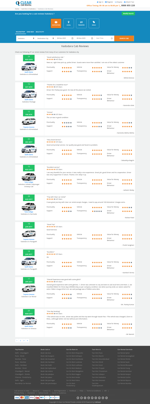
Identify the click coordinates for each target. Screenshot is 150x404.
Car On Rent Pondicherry (70, 384)
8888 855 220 (128, 5)
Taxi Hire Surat (97, 365)
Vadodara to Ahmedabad (29, 74)
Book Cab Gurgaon (47, 356)
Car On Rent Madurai (74, 368)
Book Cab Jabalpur (47, 374)
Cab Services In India (21, 391)
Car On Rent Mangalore (74, 371)
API (105, 391)
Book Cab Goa (46, 353)
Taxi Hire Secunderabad (100, 359)
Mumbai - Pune (20, 359)
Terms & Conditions (94, 391)
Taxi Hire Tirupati (98, 368)
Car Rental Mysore (124, 380)
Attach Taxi (129, 2)
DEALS (94, 23)
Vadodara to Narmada (29, 214)
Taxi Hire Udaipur (98, 374)
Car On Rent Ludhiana (74, 365)
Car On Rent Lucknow (74, 362)
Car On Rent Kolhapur (74, 356)
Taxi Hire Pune (97, 353)
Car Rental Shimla (124, 359)
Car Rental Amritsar (125, 371)
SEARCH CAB (124, 38)
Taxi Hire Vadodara (99, 377)
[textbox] (26, 38)
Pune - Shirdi (19, 356)
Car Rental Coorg (124, 368)
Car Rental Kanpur (124, 374)
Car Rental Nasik (124, 362)
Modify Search (128, 13)
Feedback (72, 391)
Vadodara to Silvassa (28, 328)
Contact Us (47, 391)
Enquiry (118, 2)
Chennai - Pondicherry (23, 377)
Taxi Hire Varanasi (98, 380)
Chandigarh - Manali (22, 371)
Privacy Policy (19, 393)
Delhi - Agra (19, 380)
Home (17, 9)
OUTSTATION (56, 23)
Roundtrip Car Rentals (23, 383)
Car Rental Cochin (124, 377)
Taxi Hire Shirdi (97, 362)
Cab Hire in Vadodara (28, 9)
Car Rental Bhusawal (125, 365)
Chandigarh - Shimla (22, 374)
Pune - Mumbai (20, 362)
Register (109, 2)
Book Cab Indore (47, 371)
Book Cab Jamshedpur (49, 383)
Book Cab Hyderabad (48, 368)
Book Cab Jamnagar (48, 380)
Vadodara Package (29, 102)
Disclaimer (31, 393)
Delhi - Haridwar (21, 365)
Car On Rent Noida (73, 377)
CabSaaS (98, 402)
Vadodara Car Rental (28, 297)
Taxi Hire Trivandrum (99, 371)
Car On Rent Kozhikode (74, 359)
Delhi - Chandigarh (22, 353)
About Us (36, 391)
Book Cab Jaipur (46, 377)
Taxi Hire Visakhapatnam (97, 384)
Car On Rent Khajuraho (74, 353)
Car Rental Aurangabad (126, 356)
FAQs (81, 391)
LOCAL (69, 23)
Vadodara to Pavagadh (29, 242)
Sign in (100, 2)
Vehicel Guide (43, 393)
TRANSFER (81, 23)
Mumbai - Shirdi (21, 368)
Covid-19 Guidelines (59, 393)
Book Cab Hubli (46, 365)
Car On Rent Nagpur (73, 374)
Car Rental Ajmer (124, 353)
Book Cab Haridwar (48, 362)
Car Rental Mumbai (124, 383)
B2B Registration (60, 391)
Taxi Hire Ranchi (98, 356)
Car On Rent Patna (73, 380)
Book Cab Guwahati (48, 359)
